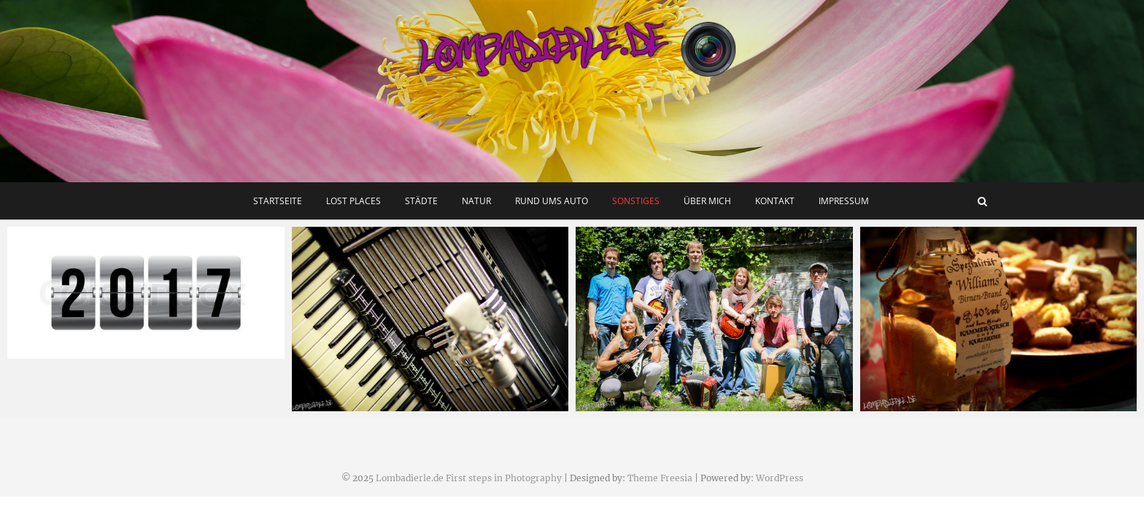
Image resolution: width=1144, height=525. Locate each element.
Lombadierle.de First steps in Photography (469, 477)
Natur (476, 201)
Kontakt (775, 201)
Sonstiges (636, 201)
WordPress (779, 477)
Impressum (844, 201)
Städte (421, 201)
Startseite (277, 201)
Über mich (707, 201)
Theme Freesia (659, 477)
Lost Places (353, 201)
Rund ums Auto (551, 201)
